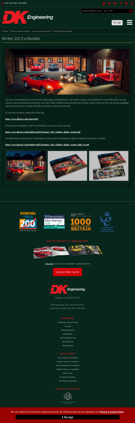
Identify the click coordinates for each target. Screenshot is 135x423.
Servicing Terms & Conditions (67, 365)
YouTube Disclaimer (68, 377)
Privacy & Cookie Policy (112, 412)
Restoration (67, 334)
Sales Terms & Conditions (68, 358)
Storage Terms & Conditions (68, 361)
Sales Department (68, 330)
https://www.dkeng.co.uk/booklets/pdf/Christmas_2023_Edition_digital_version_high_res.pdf (47, 144)
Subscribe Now (67, 272)
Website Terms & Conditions (68, 369)
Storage (68, 326)
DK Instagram (67, 345)
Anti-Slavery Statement (68, 381)
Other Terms (68, 373)
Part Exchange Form (68, 338)
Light (117, 22)
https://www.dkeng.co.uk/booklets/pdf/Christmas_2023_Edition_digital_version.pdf (42, 132)
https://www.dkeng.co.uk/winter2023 (21, 119)
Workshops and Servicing (68, 322)
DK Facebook (67, 342)
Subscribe (49, 263)
